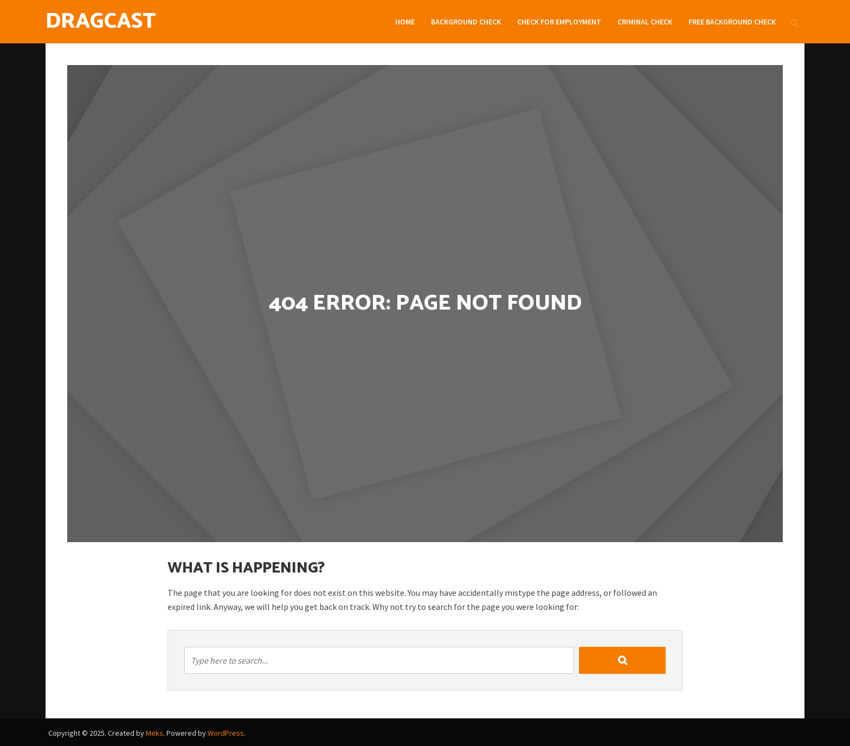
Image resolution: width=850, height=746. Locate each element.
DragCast (101, 22)
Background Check (466, 22)
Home (405, 22)
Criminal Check (644, 22)
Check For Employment (559, 22)
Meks (154, 733)
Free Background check (732, 22)
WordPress (226, 733)
